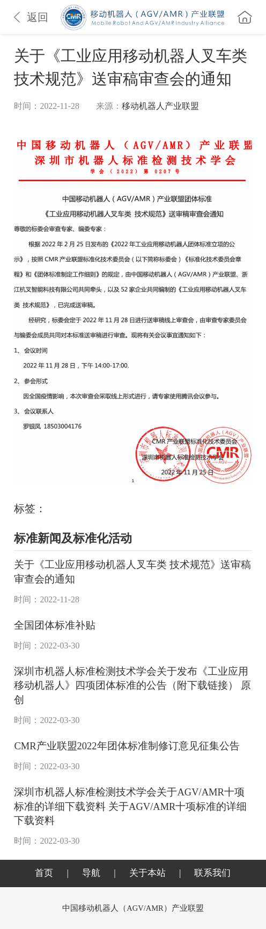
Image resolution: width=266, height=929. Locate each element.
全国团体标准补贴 (54, 625)
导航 (91, 873)
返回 (31, 17)
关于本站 (147, 873)
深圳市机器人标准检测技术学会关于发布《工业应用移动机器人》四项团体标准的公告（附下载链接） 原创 (132, 685)
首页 (44, 873)
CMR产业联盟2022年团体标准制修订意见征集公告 (126, 746)
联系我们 (212, 873)
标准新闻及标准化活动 (73, 538)
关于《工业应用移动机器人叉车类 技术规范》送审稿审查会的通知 (132, 571)
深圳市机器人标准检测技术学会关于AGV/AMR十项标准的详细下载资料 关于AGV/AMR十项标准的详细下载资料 (130, 806)
